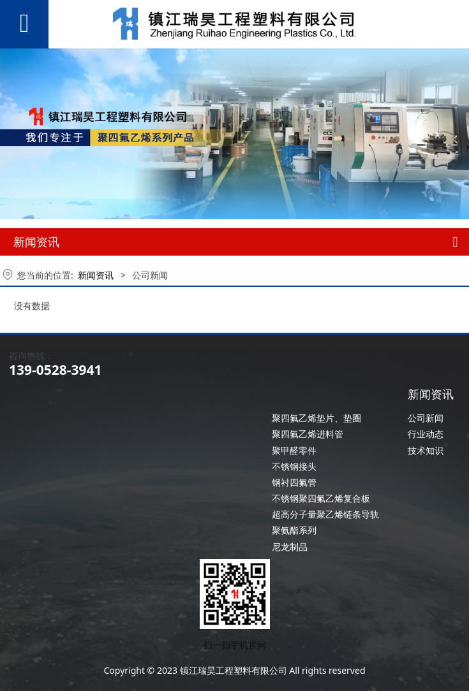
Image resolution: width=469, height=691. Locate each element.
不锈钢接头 (294, 466)
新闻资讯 (96, 275)
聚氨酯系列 (294, 530)
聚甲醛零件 (294, 450)
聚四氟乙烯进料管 (307, 434)
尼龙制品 (290, 547)
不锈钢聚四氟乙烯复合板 (321, 498)
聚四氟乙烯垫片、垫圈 (316, 418)
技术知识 (425, 450)
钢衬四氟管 (294, 482)
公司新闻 (425, 418)
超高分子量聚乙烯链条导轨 (325, 514)
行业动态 (425, 434)
